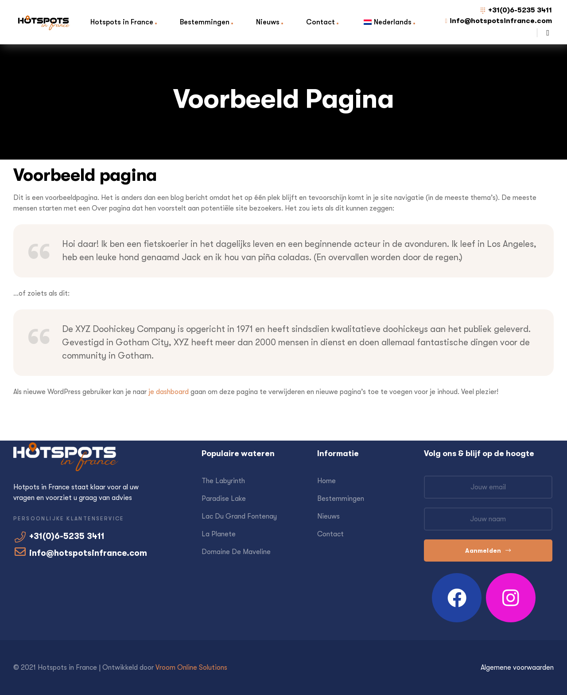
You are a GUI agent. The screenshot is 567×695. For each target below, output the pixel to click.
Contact (320, 22)
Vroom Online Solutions (191, 668)
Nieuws (268, 22)
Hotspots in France (121, 22)
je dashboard (168, 392)
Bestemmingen (204, 22)
